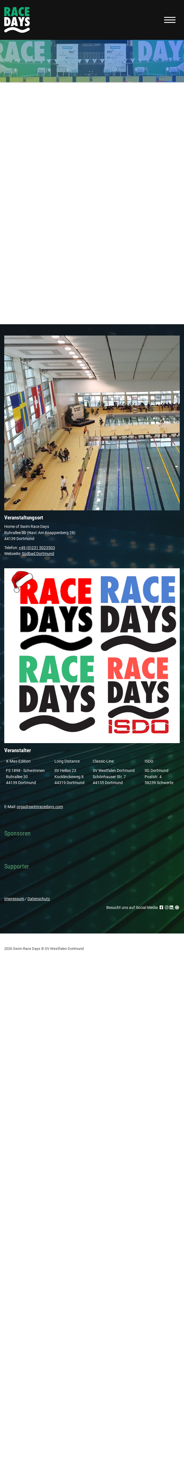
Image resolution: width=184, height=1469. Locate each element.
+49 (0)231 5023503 (37, 547)
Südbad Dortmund (38, 553)
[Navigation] (170, 20)
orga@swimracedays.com (40, 806)
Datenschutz (39, 898)
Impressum (14, 898)
